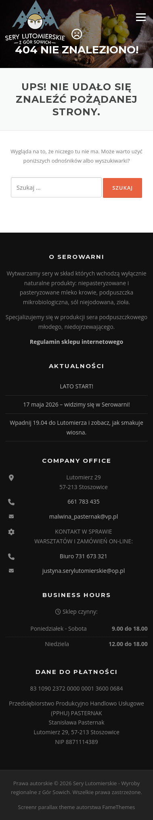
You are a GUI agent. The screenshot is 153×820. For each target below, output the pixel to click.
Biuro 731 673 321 (83, 556)
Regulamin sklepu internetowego (76, 341)
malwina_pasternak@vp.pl (83, 516)
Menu (141, 17)
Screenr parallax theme (46, 807)
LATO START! (76, 386)
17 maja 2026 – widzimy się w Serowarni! (76, 404)
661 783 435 (83, 501)
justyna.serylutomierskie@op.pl (83, 570)
